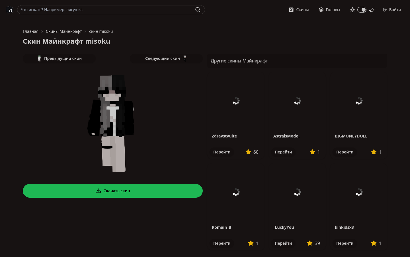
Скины (299, 9)
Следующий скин (166, 58)
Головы (329, 9)
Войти (392, 9)
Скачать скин (112, 191)
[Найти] (197, 9)
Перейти (221, 152)
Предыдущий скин (59, 58)
